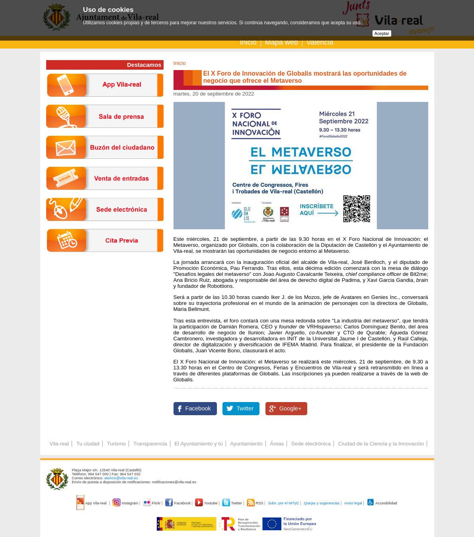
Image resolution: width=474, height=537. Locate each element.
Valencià (320, 42)
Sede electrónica (311, 444)
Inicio (248, 42)
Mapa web (281, 42)
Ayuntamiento (246, 444)
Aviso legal (353, 503)
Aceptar (382, 33)
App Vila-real (91, 503)
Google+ (290, 408)
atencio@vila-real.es (121, 478)
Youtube (206, 503)
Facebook (198, 408)
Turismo (116, 444)
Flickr (152, 503)
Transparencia (150, 444)
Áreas (277, 444)
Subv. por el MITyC (283, 503)
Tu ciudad (87, 444)
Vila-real (59, 444)
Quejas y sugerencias (321, 503)
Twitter (245, 408)
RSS (255, 503)
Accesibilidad (382, 503)
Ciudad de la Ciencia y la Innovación (381, 444)
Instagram (126, 503)
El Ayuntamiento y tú (198, 444)
